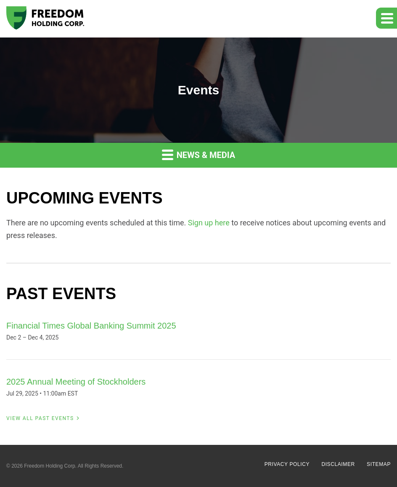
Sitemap (379, 464)
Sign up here (209, 222)
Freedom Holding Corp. (50, 466)
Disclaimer (338, 464)
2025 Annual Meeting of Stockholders (76, 381)
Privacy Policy (287, 464)
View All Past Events (40, 418)
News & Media (198, 154)
